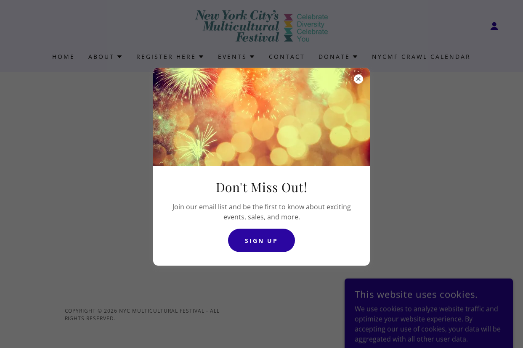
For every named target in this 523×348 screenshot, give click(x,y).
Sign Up (261, 241)
